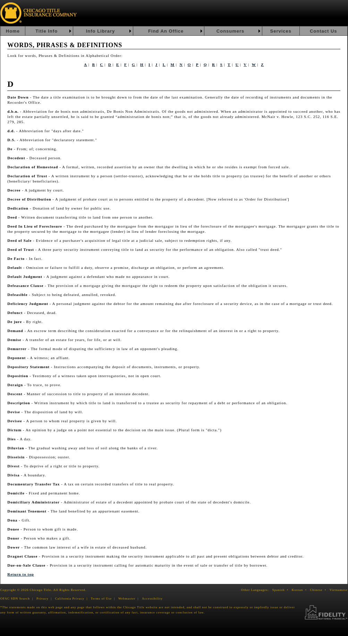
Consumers (231, 31)
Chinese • (319, 590)
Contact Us (323, 31)
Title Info (46, 31)
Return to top (20, 574)
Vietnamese (339, 590)
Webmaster (126, 598)
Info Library (100, 31)
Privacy (42, 598)
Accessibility (152, 598)
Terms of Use (101, 598)
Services (280, 31)
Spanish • (281, 590)
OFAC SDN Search (15, 598)
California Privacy (69, 598)
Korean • (300, 590)
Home (13, 31)
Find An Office (166, 31)
